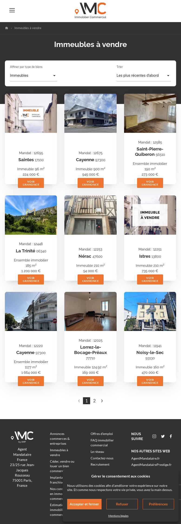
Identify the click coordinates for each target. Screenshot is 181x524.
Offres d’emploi (102, 434)
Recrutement (100, 464)
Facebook (171, 436)
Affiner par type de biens (26, 66)
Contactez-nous (102, 458)
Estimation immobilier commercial (58, 510)
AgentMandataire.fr (145, 458)
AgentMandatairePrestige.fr (151, 465)
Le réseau (97, 452)
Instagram (154, 436)
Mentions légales (118, 515)
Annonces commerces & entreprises (60, 438)
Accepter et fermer (84, 504)
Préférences (158, 504)
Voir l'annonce (31, 183)
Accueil (6, 28)
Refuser (122, 504)
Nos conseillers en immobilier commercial (61, 494)
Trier (120, 66)
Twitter (163, 436)
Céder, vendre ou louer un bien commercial (62, 466)
